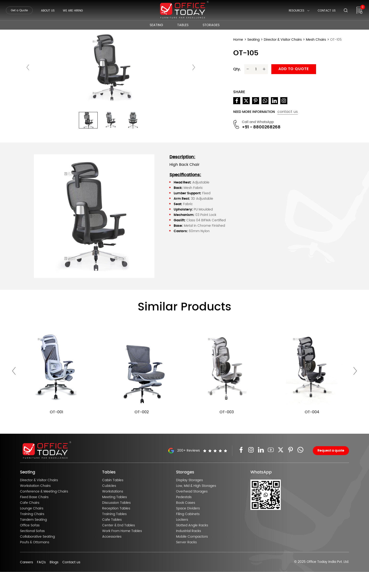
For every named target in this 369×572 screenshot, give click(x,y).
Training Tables (114, 514)
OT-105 (336, 39)
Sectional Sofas (32, 531)
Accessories (111, 536)
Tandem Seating (33, 519)
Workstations (112, 491)
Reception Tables (116, 508)
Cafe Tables (112, 519)
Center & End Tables (118, 525)
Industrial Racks (188, 531)
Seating (156, 25)
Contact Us (327, 10)
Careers (26, 562)
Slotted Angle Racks (192, 525)
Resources (299, 10)
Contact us (71, 562)
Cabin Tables (112, 480)
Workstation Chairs (35, 486)
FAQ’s (41, 562)
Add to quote (293, 69)
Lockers (182, 519)
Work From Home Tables (122, 531)
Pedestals (184, 497)
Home (238, 39)
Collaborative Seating (37, 536)
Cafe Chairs (29, 502)
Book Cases (185, 502)
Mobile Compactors (192, 536)
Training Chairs (32, 514)
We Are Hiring (73, 10)
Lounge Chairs (31, 508)
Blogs (54, 562)
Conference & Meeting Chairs (44, 491)
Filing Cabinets (188, 514)
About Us (48, 10)
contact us (287, 112)
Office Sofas (30, 525)
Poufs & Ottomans (34, 542)
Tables (183, 25)
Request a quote (330, 450)
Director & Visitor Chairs (283, 39)
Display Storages (189, 480)
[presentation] (28, 67)
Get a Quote (19, 10)
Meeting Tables (114, 497)
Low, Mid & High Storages (196, 486)
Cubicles (109, 486)
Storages (211, 25)
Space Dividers (188, 508)
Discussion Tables (116, 502)
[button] (88, 120)
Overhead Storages (192, 491)
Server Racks (186, 542)
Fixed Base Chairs (34, 497)
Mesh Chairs (316, 39)
